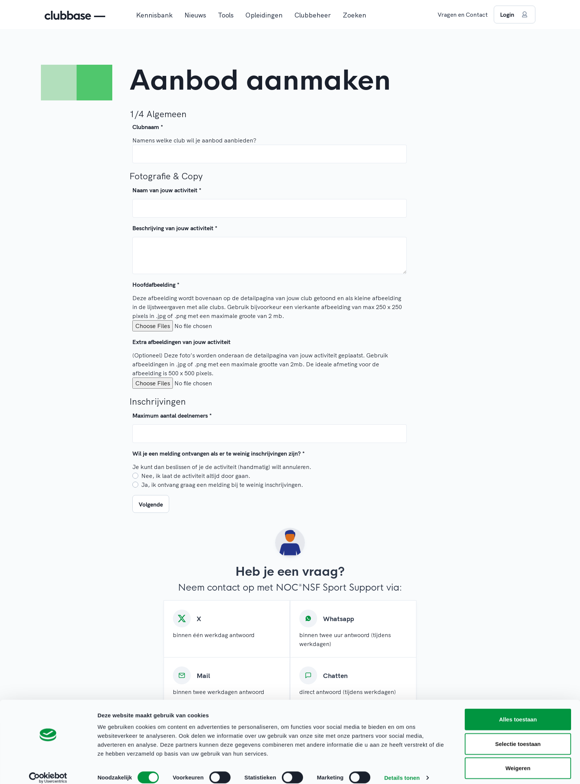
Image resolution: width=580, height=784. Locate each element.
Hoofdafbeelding (156, 284)
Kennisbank (154, 15)
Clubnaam (147, 127)
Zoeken (354, 15)
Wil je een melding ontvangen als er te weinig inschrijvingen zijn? (218, 453)
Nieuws (195, 15)
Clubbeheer (312, 15)
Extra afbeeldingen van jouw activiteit (181, 342)
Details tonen (401, 769)
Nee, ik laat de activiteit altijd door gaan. (195, 475)
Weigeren (517, 759)
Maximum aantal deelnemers (172, 415)
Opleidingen (264, 15)
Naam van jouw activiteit (167, 190)
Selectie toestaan (518, 735)
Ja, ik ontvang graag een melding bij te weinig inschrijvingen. (222, 484)
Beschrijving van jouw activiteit (175, 228)
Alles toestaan (518, 711)
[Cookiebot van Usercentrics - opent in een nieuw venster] (48, 769)
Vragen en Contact (463, 14)
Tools (225, 15)
